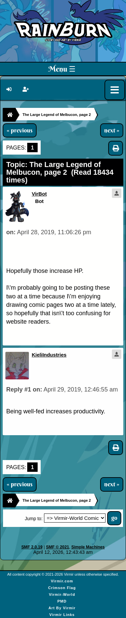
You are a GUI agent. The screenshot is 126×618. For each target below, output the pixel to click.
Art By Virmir (62, 608)
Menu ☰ (62, 69)
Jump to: (34, 518)
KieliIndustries (49, 355)
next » (111, 130)
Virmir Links (62, 615)
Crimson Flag (62, 588)
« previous (20, 130)
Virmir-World (62, 594)
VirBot (39, 194)
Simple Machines (87, 547)
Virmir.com (62, 581)
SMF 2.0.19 (31, 547)
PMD (62, 601)
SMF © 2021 (57, 547)
